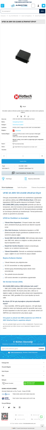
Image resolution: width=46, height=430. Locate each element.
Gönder (41, 348)
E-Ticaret (17, 428)
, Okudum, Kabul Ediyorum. (23, 352)
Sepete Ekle (23, 161)
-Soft (13, 428)
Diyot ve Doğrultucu (26, 15)
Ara (42, 11)
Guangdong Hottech (18, 122)
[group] (23, 56)
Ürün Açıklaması (7, 187)
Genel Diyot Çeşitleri (40, 15)
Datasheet (18, 130)
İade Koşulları (22, 187)
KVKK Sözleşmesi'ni (16, 352)
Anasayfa (3, 15)
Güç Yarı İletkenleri (13, 15)
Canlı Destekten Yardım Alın (23, 173)
